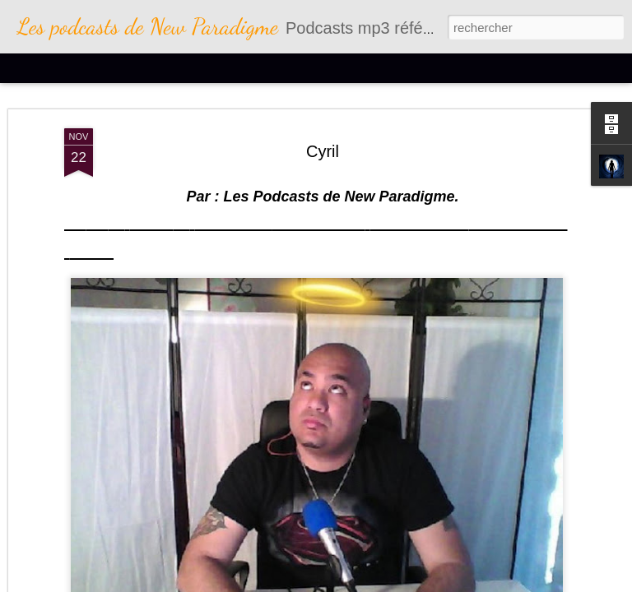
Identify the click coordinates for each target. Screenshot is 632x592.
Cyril (322, 148)
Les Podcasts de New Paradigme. (338, 193)
